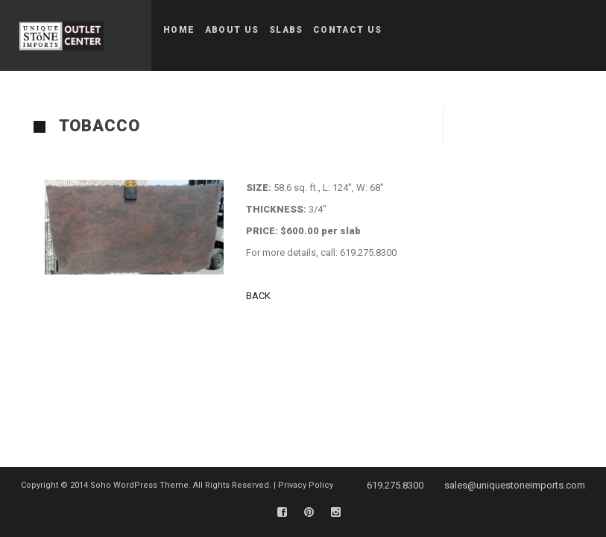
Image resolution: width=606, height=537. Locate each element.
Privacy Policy (305, 485)
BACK (259, 295)
